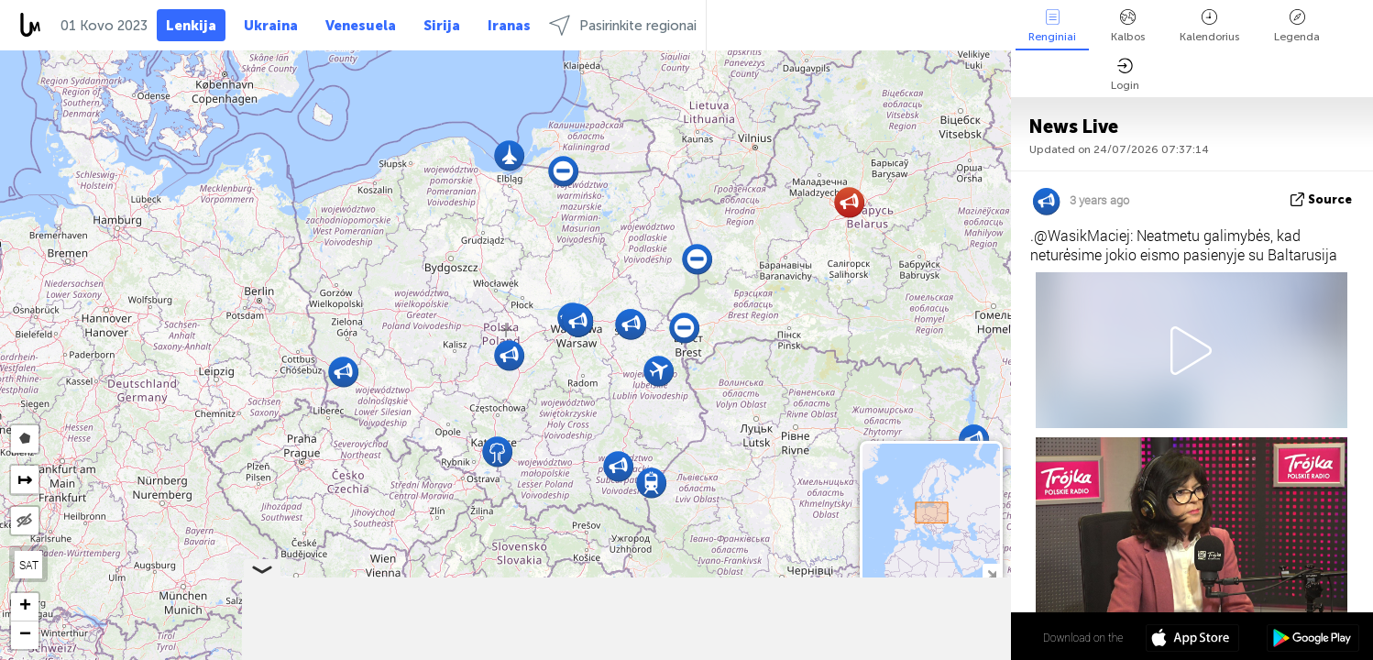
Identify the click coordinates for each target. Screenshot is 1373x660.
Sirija (441, 25)
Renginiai (1052, 26)
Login (1125, 75)
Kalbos (1128, 26)
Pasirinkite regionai (623, 25)
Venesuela (360, 25)
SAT (28, 564)
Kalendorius (1209, 26)
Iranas (509, 25)
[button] (497, 451)
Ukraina (271, 25)
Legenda (1297, 26)
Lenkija (191, 25)
